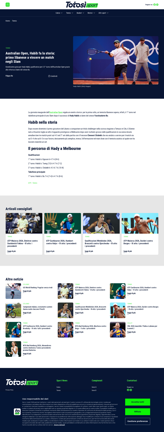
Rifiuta (137, 412)
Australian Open (55, 112)
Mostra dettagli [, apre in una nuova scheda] (59, 425)
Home (8, 21)
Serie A (94, 387)
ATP (29, 183)
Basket (79, 13)
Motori (90, 13)
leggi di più (11, 251)
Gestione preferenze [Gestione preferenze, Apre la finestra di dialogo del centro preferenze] (137, 421)
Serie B (94, 390)
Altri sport (102, 13)
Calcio (58, 13)
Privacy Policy (9, 390)
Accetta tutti (137, 402)
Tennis (68, 13)
